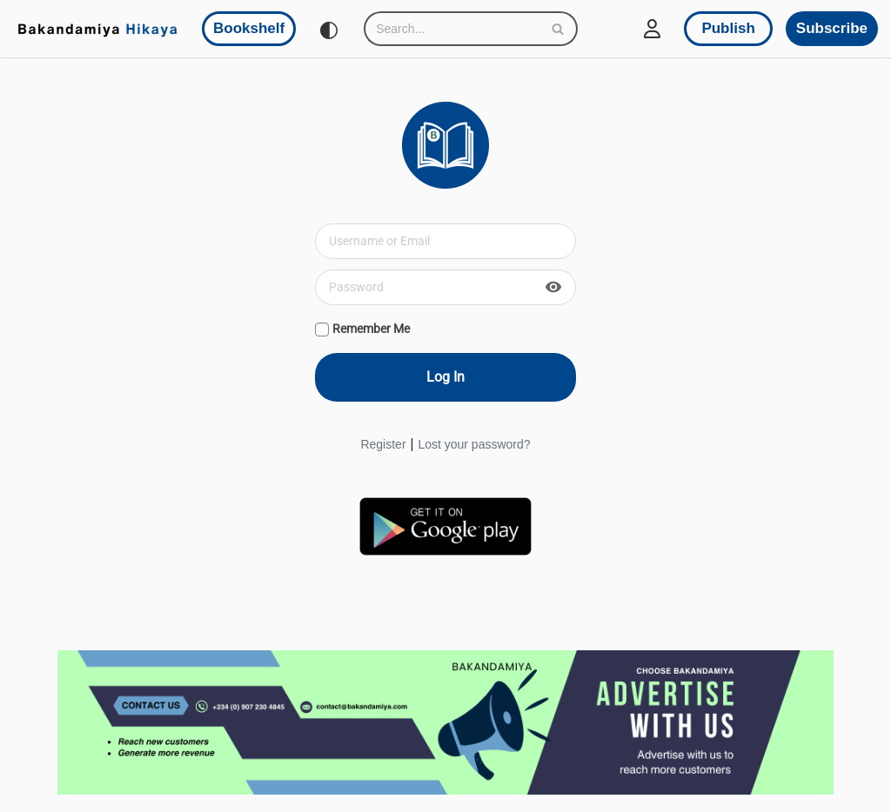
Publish (727, 28)
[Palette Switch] (329, 30)
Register (382, 444)
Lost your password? (474, 444)
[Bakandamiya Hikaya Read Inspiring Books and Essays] (97, 28)
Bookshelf (249, 28)
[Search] (451, 28)
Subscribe (832, 28)
